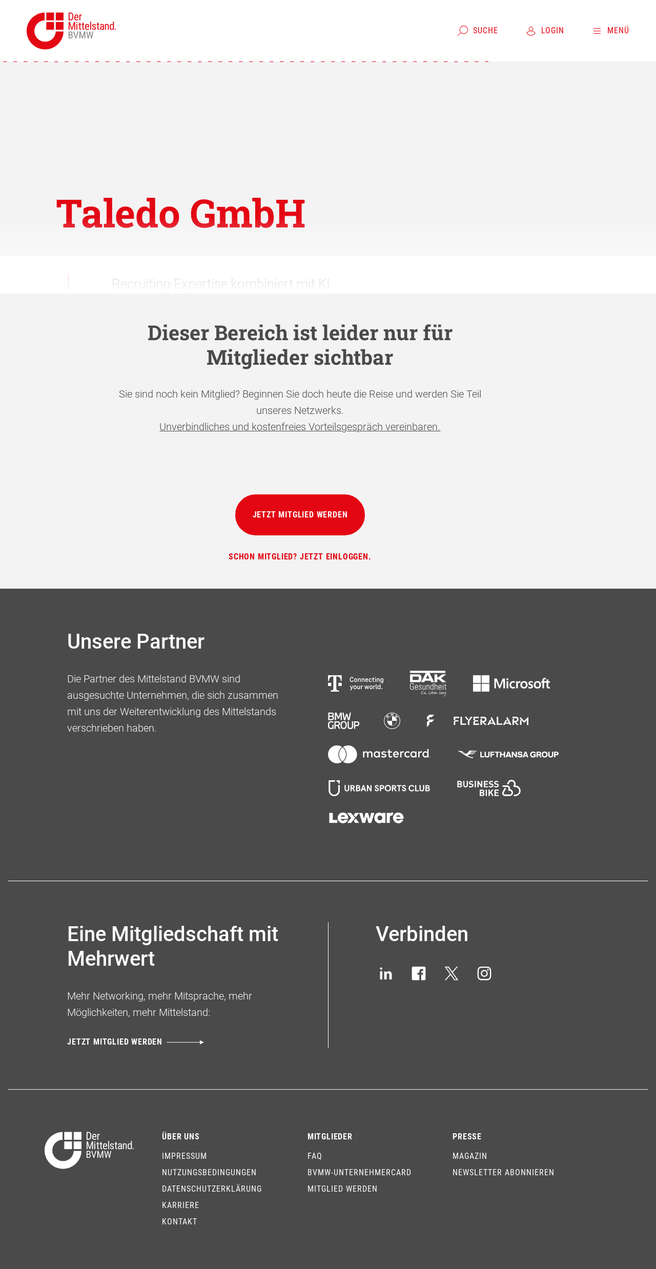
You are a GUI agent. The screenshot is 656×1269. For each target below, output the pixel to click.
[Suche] (477, 31)
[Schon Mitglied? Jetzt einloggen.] (300, 557)
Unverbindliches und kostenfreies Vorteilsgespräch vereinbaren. (299, 427)
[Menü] (610, 31)
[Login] (544, 31)
